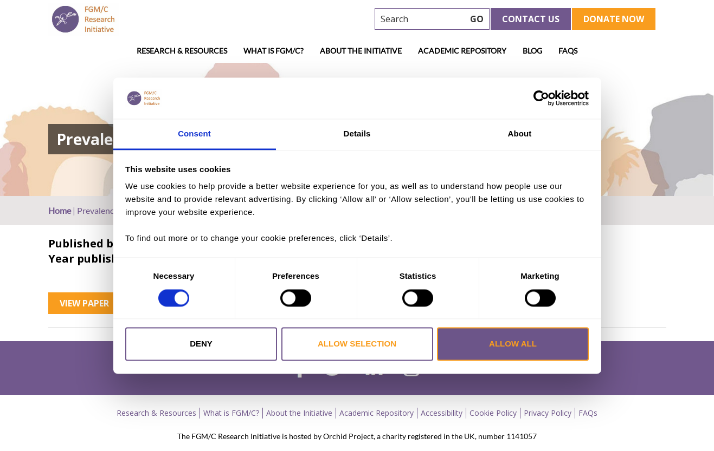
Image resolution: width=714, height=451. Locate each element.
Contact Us (530, 19)
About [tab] (520, 134)
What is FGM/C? (273, 50)
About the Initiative (361, 50)
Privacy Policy (547, 413)
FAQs (567, 50)
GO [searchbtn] (477, 19)
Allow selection (357, 344)
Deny (201, 344)
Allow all (513, 344)
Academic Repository (462, 50)
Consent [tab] (194, 134)
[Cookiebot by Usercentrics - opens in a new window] (541, 98)
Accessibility (441, 413)
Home (59, 210)
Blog (532, 50)
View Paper (84, 303)
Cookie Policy (493, 413)
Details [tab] (357, 134)
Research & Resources (182, 50)
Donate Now (613, 19)
